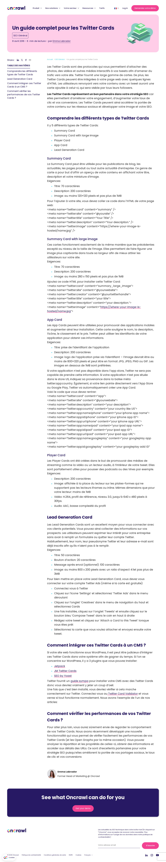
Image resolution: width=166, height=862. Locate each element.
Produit (37, 8)
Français (87, 855)
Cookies (78, 855)
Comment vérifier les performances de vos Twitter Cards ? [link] (23, 94)
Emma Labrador (62, 41)
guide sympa (79, 681)
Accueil (50, 59)
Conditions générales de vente (55, 855)
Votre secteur (71, 8)
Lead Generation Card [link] (19, 78)
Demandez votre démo (145, 8)
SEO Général (20, 35)
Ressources (89, 8)
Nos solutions (52, 8)
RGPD (71, 855)
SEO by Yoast (63, 676)
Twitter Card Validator (122, 693)
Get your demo (83, 808)
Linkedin (146, 855)
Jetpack (59, 666)
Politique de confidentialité (31, 855)
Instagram (152, 855)
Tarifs (102, 8)
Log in (125, 8)
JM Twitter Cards (65, 671)
